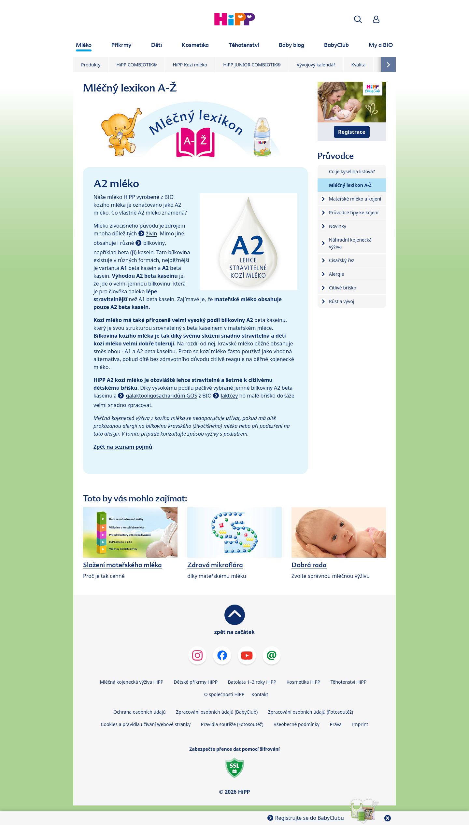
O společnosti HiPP (224, 694)
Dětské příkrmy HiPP (196, 682)
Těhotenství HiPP (348, 682)
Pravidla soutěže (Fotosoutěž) (232, 724)
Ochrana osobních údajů (139, 712)
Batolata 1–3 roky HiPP (252, 682)
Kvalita (358, 65)
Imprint (360, 724)
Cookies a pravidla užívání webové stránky (146, 724)
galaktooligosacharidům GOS (161, 395)
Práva (336, 724)
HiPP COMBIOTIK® (136, 65)
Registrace (351, 131)
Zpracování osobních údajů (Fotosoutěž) (310, 712)
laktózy (229, 395)
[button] (358, 19)
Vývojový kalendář (316, 65)
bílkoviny (154, 242)
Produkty (90, 65)
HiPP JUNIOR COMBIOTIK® (252, 65)
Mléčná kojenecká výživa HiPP (131, 682)
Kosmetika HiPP (303, 682)
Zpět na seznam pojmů (122, 446)
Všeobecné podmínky (297, 724)
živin (151, 233)
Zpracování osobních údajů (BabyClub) (217, 712)
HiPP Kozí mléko (190, 65)
